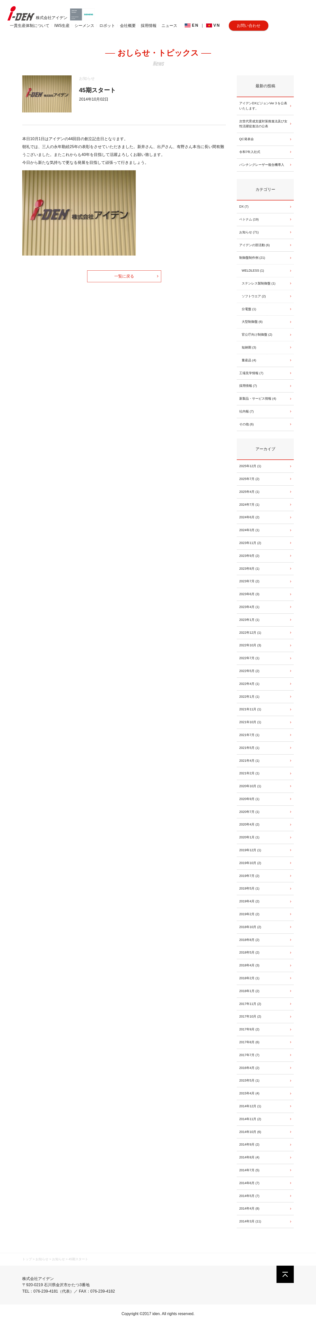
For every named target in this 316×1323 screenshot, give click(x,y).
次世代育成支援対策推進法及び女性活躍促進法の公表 (263, 123)
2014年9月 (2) (249, 1144)
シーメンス (84, 25)
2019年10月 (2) (250, 863)
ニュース (169, 25)
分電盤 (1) (249, 309)
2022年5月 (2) (249, 671)
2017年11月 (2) (250, 1004)
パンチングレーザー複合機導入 (261, 165)
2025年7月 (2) (249, 479)
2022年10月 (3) (250, 645)
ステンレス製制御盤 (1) (259, 283)
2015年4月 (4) (249, 1093)
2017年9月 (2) (249, 1029)
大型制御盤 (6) (252, 322)
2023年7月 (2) (249, 581)
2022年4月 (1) (249, 684)
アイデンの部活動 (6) (254, 245)
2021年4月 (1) (249, 760)
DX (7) (244, 206)
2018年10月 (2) (250, 927)
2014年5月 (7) (249, 1196)
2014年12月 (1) (250, 1106)
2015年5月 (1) (249, 1080)
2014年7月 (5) (249, 1170)
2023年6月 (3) (249, 594)
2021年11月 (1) (250, 709)
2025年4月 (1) (249, 492)
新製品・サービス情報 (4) (257, 398)
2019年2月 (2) (249, 914)
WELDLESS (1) (253, 270)
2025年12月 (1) (250, 466)
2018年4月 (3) (249, 965)
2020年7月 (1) (249, 812)
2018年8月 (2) (249, 940)
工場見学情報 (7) (251, 373)
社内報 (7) (246, 411)
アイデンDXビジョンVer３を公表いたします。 (263, 105)
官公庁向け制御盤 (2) (257, 334)
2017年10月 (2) (250, 1016)
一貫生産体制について (29, 25)
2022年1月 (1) (249, 696)
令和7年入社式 (249, 152)
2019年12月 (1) (250, 850)
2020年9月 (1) (249, 799)
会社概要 (128, 25)
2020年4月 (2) (249, 824)
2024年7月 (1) (249, 504)
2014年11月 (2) (250, 1119)
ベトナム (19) (249, 219)
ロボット (107, 25)
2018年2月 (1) (249, 978)
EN (192, 25)
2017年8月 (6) (249, 1042)
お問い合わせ (248, 25)
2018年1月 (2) (249, 991)
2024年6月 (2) (249, 517)
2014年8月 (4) (249, 1157)
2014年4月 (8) (249, 1208)
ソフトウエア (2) (254, 296)
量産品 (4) (249, 360)
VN (213, 25)
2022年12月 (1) (250, 632)
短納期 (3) (249, 347)
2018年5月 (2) (249, 952)
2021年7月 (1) (249, 735)
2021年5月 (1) (249, 748)
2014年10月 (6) (250, 1132)
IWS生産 (62, 25)
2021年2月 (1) (249, 773)
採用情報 (149, 25)
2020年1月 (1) (249, 837)
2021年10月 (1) (250, 722)
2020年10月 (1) (250, 786)
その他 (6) (246, 424)
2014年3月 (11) (250, 1221)
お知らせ (87, 78)
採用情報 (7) (248, 386)
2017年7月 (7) (249, 1055)
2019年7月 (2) (249, 876)
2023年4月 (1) (249, 607)
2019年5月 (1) (249, 888)
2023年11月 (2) (250, 543)
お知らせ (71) (249, 232)
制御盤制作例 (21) (252, 258)
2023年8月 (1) (249, 568)
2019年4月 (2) (249, 901)
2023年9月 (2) (249, 556)
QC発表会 (246, 139)
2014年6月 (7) (249, 1183)
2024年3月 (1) (249, 530)
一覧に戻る (124, 276)
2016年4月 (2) (249, 1068)
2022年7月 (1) (249, 658)
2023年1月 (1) (249, 620)
